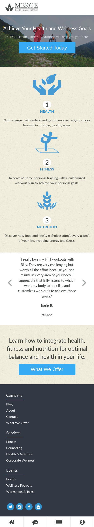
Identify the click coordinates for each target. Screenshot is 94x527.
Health (47, 111)
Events (11, 479)
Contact (12, 416)
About (10, 410)
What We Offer (47, 369)
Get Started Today (47, 48)
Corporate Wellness (20, 460)
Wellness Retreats (19, 485)
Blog (9, 404)
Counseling (14, 448)
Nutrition (47, 227)
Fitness (47, 169)
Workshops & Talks (20, 491)
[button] (9, 289)
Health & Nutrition (19, 454)
